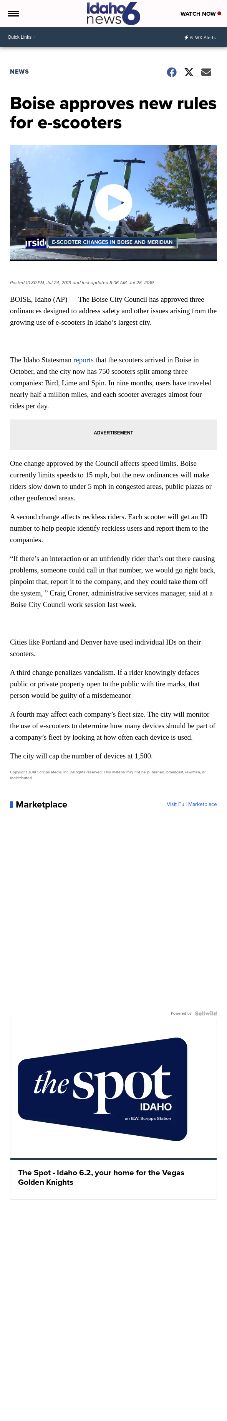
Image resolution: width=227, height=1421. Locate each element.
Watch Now (201, 14)
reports (83, 360)
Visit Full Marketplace (192, 804)
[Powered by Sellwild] (206, 1013)
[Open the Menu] (13, 13)
